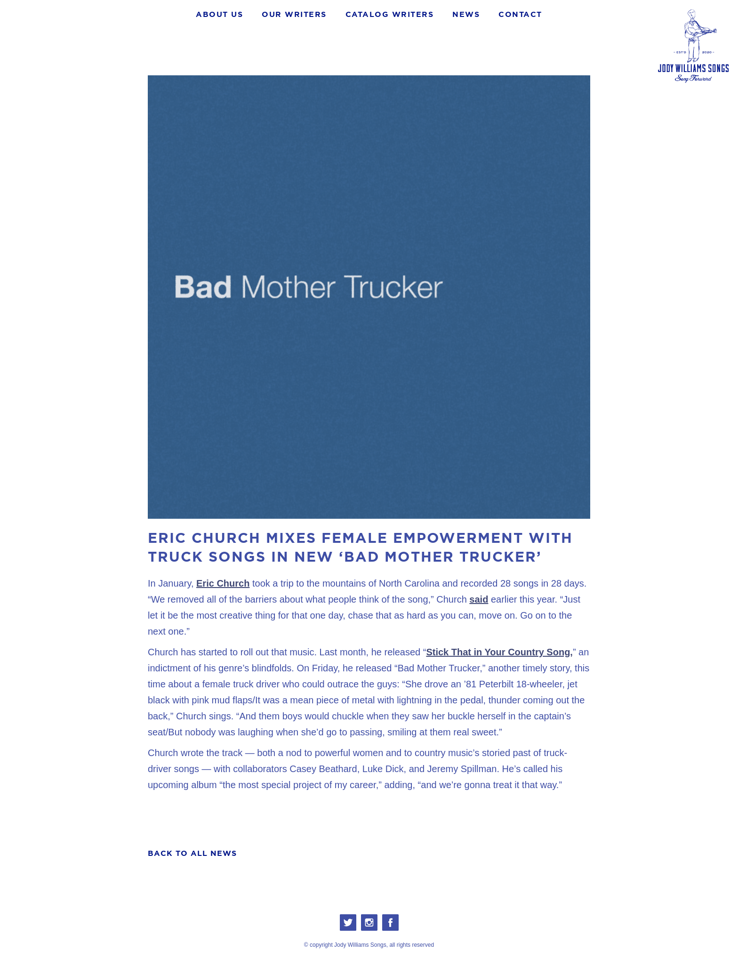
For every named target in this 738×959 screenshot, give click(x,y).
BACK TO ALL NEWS (192, 853)
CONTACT (520, 14)
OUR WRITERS (294, 14)
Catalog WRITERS (389, 14)
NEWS (466, 14)
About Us (219, 14)
